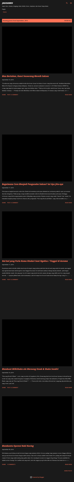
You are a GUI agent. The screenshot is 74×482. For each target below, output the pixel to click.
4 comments (11, 464)
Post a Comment (12, 94)
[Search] (67, 3)
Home (5, 12)
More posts (68, 471)
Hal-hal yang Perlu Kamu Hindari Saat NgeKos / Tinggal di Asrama (35, 261)
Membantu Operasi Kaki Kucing (18, 445)
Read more (68, 94)
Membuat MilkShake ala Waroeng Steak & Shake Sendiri (30, 369)
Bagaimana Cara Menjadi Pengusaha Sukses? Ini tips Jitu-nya (32, 184)
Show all (67, 21)
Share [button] (4, 94)
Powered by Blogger (37, 477)
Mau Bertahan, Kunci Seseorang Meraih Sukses (25, 76)
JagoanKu (7, 3)
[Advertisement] (37, 115)
